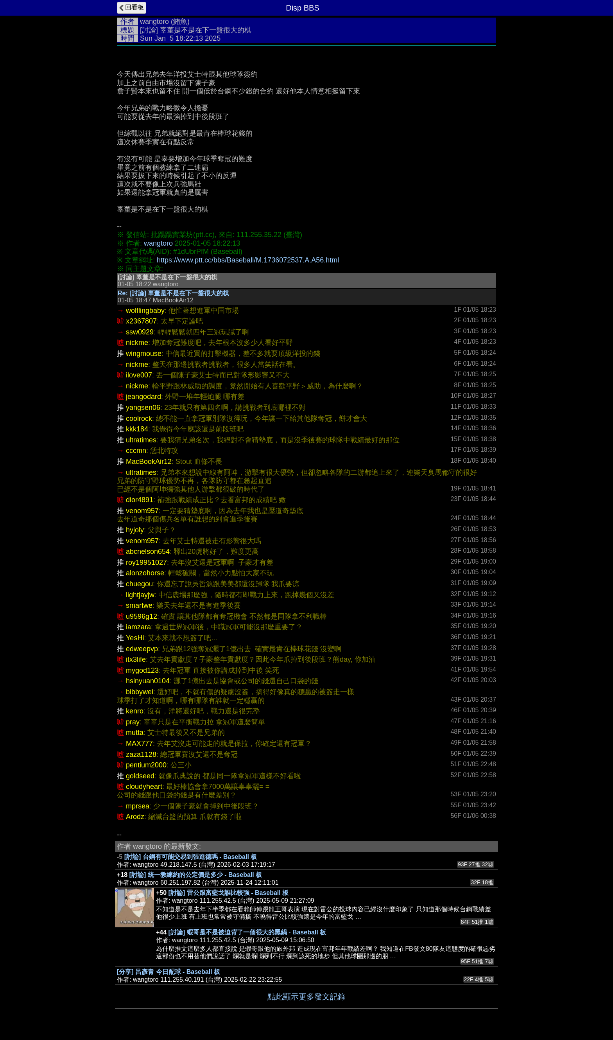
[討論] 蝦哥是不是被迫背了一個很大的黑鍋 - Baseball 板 (247, 932)
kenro (134, 711)
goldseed (140, 776)
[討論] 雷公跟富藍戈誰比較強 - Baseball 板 (228, 892)
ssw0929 (140, 332)
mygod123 (142, 670)
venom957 (142, 511)
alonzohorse (145, 573)
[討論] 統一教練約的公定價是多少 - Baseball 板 (195, 874)
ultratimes (141, 440)
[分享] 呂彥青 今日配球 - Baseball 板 (168, 971)
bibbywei (139, 692)
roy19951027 (146, 562)
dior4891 (139, 500)
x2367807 (141, 321)
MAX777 (139, 743)
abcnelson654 (148, 551)
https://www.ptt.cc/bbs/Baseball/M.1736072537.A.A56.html (248, 260)
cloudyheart (144, 786)
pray (133, 722)
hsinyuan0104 (148, 681)
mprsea (137, 806)
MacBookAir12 (149, 461)
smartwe (139, 605)
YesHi (135, 638)
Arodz (135, 817)
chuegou (139, 584)
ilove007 (139, 375)
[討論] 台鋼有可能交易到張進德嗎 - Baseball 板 (190, 856)
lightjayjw (140, 595)
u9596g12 (141, 616)
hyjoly (135, 530)
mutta (134, 732)
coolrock (139, 418)
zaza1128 (141, 754)
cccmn (136, 450)
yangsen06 (143, 407)
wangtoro (154, 21)
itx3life (136, 659)
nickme (137, 343)
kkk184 (137, 429)
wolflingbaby (145, 310)
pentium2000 (146, 765)
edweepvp (142, 649)
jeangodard (143, 397)
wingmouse (143, 353)
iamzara (138, 627)
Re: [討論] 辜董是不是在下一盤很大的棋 (173, 293)
